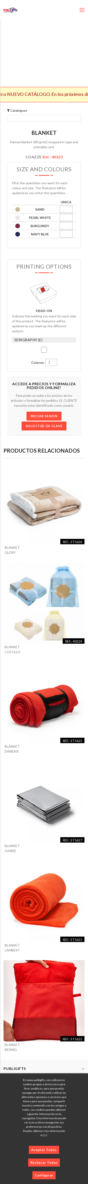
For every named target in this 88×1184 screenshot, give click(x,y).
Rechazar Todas (44, 1162)
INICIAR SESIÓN (44, 416)
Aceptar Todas (44, 1150)
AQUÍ (43, 1135)
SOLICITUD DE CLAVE (44, 426)
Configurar (44, 1175)
